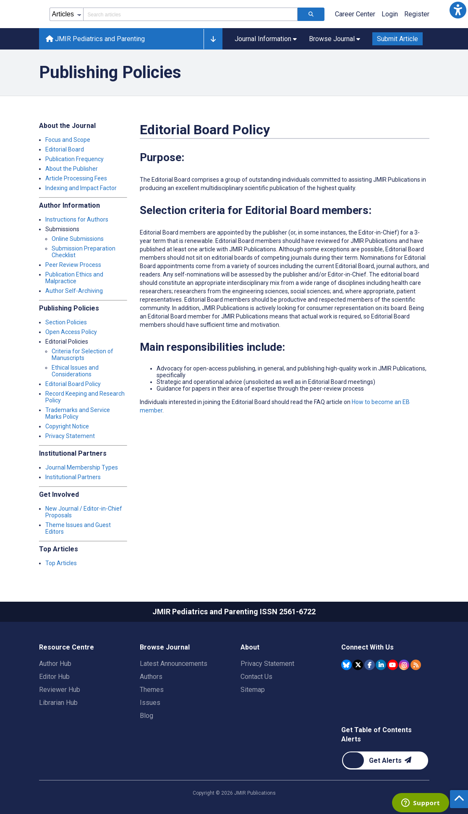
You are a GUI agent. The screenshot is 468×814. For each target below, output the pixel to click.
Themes (152, 690)
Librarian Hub (58, 703)
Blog (146, 716)
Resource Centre (66, 647)
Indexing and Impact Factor (81, 188)
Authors (151, 677)
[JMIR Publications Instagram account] (404, 665)
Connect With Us (367, 647)
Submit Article (397, 39)
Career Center (355, 14)
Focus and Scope (67, 139)
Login (390, 14)
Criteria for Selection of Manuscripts (82, 354)
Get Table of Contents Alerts (376, 734)
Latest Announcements (173, 664)
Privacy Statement (70, 436)
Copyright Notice (67, 426)
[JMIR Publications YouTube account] (392, 665)
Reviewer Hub (59, 690)
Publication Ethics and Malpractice (74, 277)
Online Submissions (78, 238)
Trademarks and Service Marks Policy (77, 413)
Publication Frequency (74, 159)
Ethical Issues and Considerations (75, 371)
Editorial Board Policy (73, 384)
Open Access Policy (71, 332)
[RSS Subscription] (415, 665)
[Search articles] (311, 14)
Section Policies (66, 322)
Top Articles (61, 563)
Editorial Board (64, 149)
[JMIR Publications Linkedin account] (381, 665)
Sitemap (253, 690)
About (250, 647)
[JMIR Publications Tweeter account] (358, 665)
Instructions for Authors (76, 219)
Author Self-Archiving (74, 290)
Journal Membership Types (81, 467)
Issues (150, 703)
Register (416, 14)
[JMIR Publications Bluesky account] (346, 665)
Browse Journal (165, 647)
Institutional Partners (73, 477)
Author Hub (55, 664)
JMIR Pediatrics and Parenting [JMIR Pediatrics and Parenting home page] (95, 39)
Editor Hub (54, 677)
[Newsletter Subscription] (385, 760)
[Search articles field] (190, 14)
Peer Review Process (73, 264)
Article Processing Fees (76, 178)
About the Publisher (71, 168)
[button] (458, 10)
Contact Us (256, 677)
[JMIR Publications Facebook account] (369, 665)
